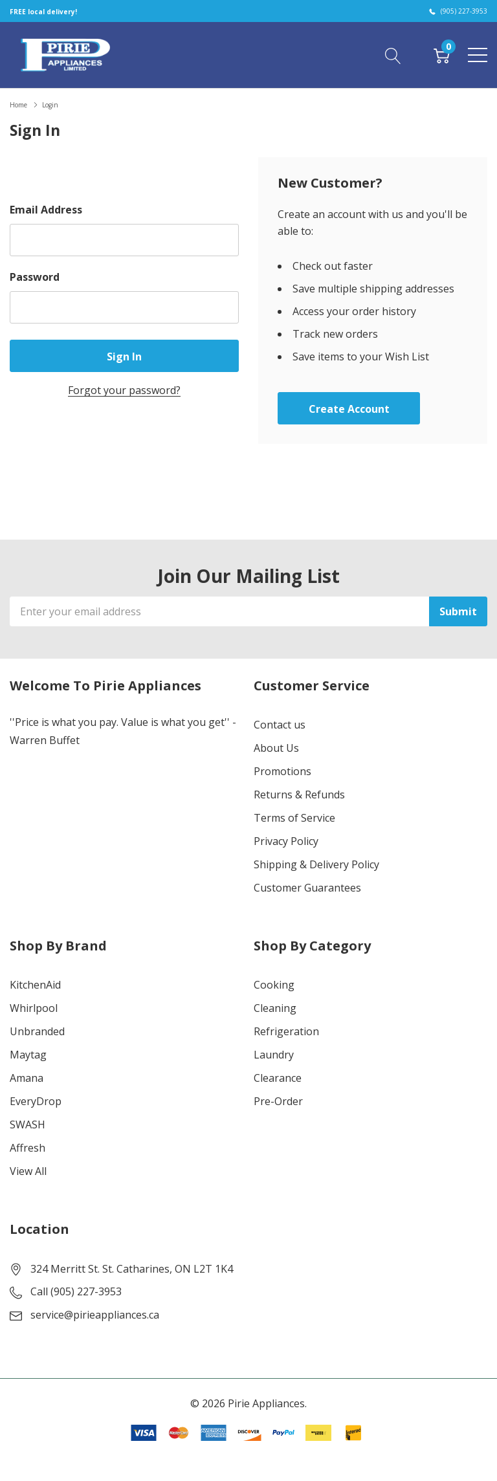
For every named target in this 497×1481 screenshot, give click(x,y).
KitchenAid (35, 985)
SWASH (27, 1124)
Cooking (274, 985)
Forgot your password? (124, 390)
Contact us (279, 725)
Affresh (27, 1148)
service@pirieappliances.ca (94, 1315)
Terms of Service (294, 818)
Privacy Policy (286, 841)
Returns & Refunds (299, 794)
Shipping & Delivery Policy (316, 864)
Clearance (278, 1078)
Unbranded (37, 1031)
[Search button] (393, 54)
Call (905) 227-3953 (76, 1291)
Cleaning (275, 1008)
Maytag (28, 1055)
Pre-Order (278, 1101)
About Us (276, 748)
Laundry (274, 1055)
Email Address (46, 210)
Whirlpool (34, 1008)
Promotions (282, 771)
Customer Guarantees (307, 888)
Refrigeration (286, 1031)
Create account (349, 409)
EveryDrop (35, 1101)
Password (35, 277)
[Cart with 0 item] (442, 54)
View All (28, 1171)
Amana (26, 1078)
